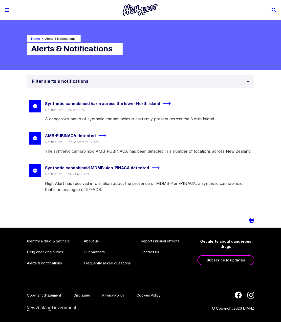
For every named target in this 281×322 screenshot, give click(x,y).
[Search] (273, 9)
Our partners (94, 252)
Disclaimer (82, 295)
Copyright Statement (44, 295)
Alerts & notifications (44, 263)
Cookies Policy (148, 295)
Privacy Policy (113, 295)
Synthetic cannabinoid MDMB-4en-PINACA (104, 168)
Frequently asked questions (107, 263)
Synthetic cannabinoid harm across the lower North (110, 104)
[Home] (140, 10)
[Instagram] (250, 295)
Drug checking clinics (45, 252)
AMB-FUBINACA (77, 136)
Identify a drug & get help (48, 241)
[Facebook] (238, 295)
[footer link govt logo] (51, 308)
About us (91, 241)
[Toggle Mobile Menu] (7, 10)
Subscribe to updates (226, 260)
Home (35, 39)
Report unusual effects (160, 241)
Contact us (150, 252)
